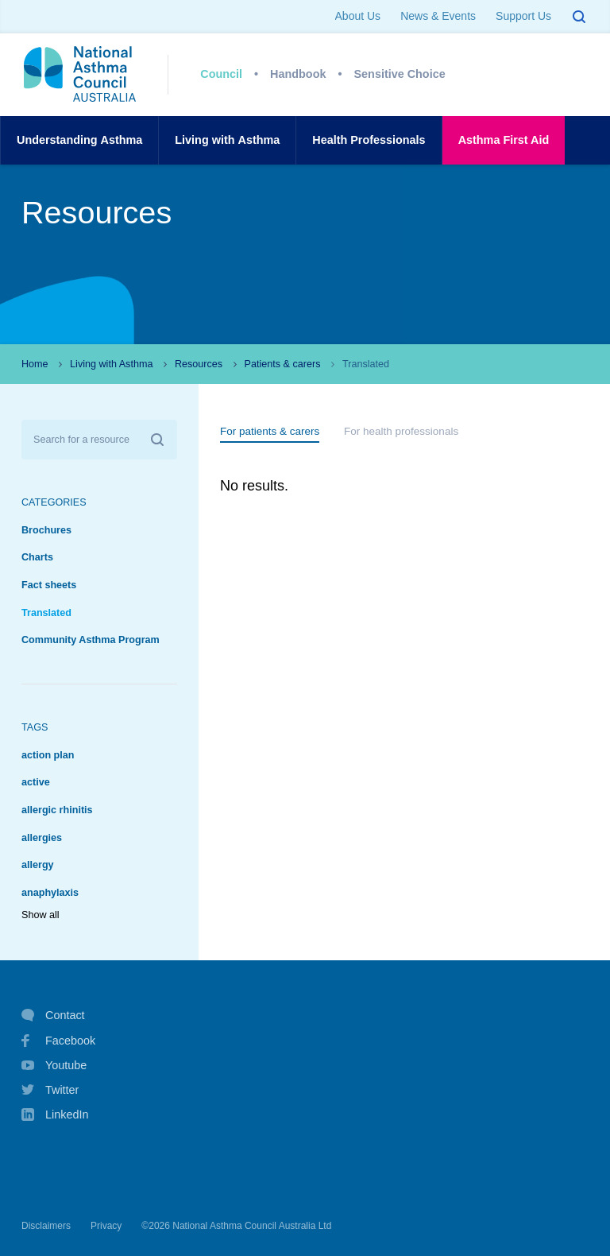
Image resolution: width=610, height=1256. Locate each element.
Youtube (54, 1065)
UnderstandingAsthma (79, 140)
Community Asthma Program (90, 639)
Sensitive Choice (400, 74)
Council (221, 74)
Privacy (106, 1225)
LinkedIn (54, 1115)
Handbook (298, 74)
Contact (53, 1015)
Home (34, 364)
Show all (40, 915)
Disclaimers (46, 1225)
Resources (198, 364)
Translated (46, 612)
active (35, 782)
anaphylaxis (50, 892)
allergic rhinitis (57, 810)
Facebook (58, 1040)
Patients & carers (283, 364)
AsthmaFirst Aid (504, 140)
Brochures (46, 530)
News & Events (438, 16)
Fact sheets (48, 585)
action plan (47, 755)
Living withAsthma (227, 140)
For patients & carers (269, 431)
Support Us (523, 16)
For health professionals (401, 431)
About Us (358, 16)
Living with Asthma (111, 364)
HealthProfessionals (368, 140)
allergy (37, 864)
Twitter (50, 1089)
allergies (41, 837)
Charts (37, 557)
